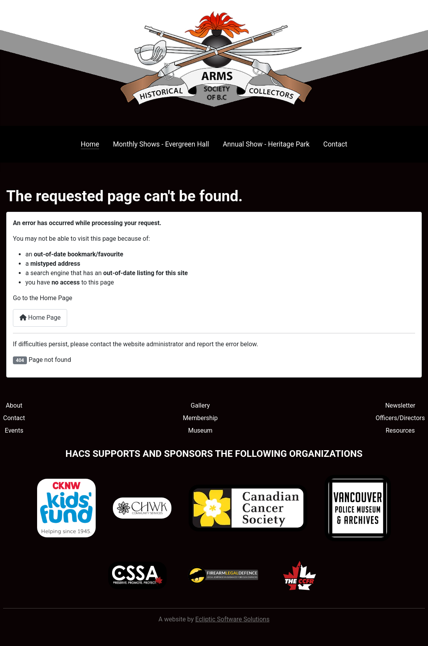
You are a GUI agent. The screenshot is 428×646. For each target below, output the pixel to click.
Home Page (40, 317)
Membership (200, 418)
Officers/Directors (400, 418)
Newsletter (400, 405)
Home (90, 144)
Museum (200, 430)
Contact (335, 144)
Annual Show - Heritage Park (266, 144)
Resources (400, 430)
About (14, 405)
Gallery (200, 405)
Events (14, 430)
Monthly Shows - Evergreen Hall (161, 144)
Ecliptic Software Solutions (232, 619)
